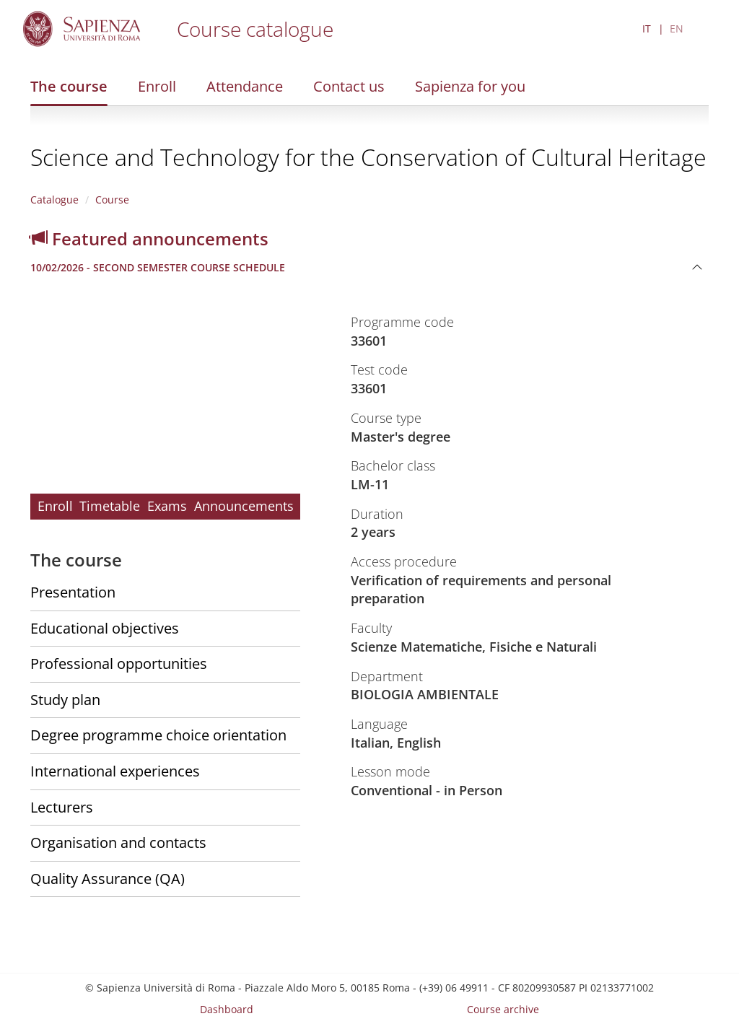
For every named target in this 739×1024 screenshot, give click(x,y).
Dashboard (226, 1009)
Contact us (349, 86)
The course (69, 86)
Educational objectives (104, 628)
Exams (167, 506)
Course (112, 199)
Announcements (244, 506)
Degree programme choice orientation (158, 735)
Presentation (72, 592)
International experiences (115, 771)
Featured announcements (149, 238)
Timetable (109, 506)
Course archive (503, 1009)
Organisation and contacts (118, 842)
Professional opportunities (118, 663)
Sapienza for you (470, 86)
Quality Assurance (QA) (107, 878)
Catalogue (54, 199)
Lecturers (61, 807)
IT (646, 28)
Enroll (157, 86)
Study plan (65, 699)
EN (676, 28)
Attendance (244, 86)
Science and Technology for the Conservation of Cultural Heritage (368, 156)
